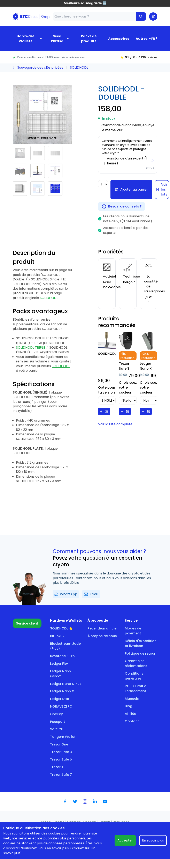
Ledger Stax (60, 698)
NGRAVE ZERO (61, 706)
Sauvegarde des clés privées (40, 67)
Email (91, 594)
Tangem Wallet (63, 736)
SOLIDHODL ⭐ (61, 628)
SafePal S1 (58, 729)
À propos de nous (102, 636)
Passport (57, 721)
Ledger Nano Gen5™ (60, 674)
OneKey (56, 714)
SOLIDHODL (79, 67)
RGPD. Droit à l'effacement (135, 688)
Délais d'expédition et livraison (140, 643)
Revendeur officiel (102, 628)
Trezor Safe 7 (61, 774)
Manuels (132, 698)
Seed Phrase (57, 38)
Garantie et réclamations (136, 663)
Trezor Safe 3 (61, 752)
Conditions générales (134, 676)
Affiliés (130, 713)
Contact (132, 721)
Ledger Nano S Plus (65, 683)
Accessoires (118, 38)
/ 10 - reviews (138, 57)
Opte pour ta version (106, 390)
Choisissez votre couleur (128, 387)
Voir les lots (162, 189)
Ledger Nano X (62, 691)
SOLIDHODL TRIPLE (30, 347)
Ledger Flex (59, 663)
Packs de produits (88, 38)
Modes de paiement (133, 631)
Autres (141, 38)
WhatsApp (65, 594)
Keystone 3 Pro (62, 656)
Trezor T (56, 767)
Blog (128, 706)
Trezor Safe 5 (61, 759)
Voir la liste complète (115, 424)
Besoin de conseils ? (121, 206)
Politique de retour (140, 653)
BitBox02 (57, 636)
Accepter (125, 840)
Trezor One (59, 744)
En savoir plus (153, 840)
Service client (27, 623)
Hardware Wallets (25, 38)
